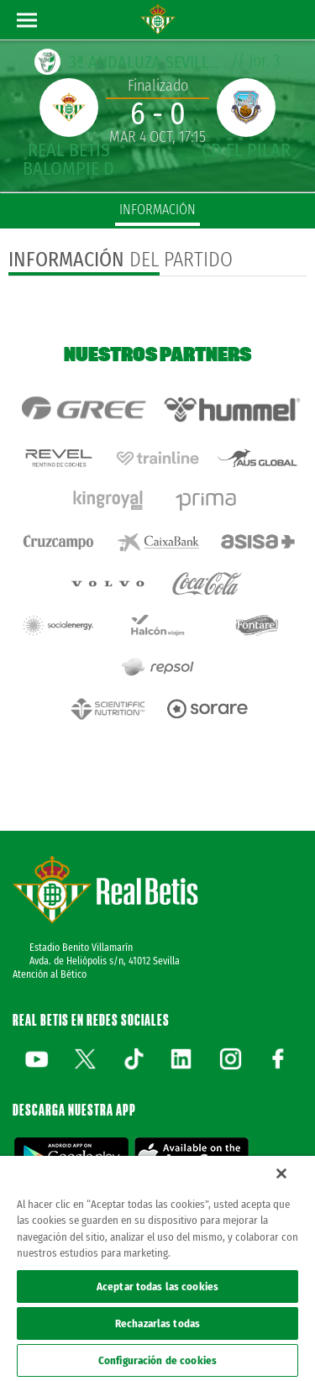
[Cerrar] (281, 1173)
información (157, 210)
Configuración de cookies (157, 1360)
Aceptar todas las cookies (157, 1286)
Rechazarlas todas (157, 1323)
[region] (157, 1268)
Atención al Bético (50, 974)
